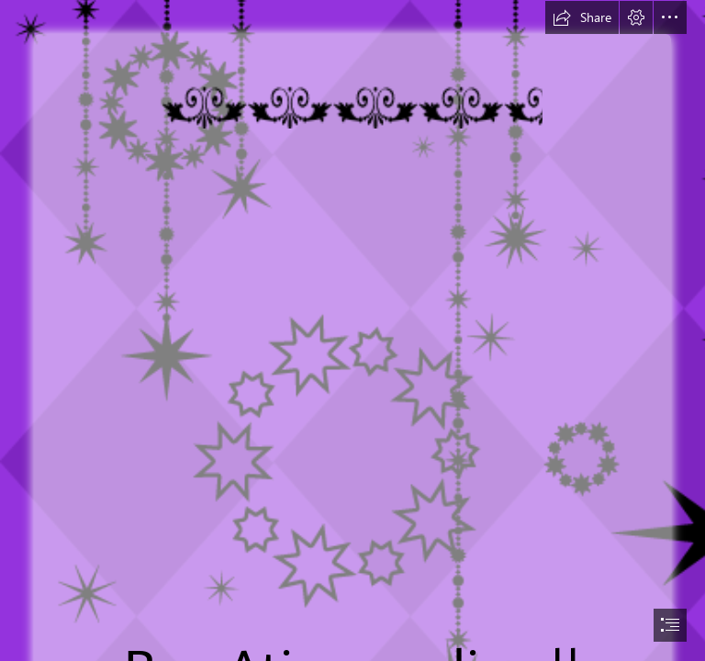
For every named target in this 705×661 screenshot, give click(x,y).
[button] (582, 17)
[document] (352, 330)
